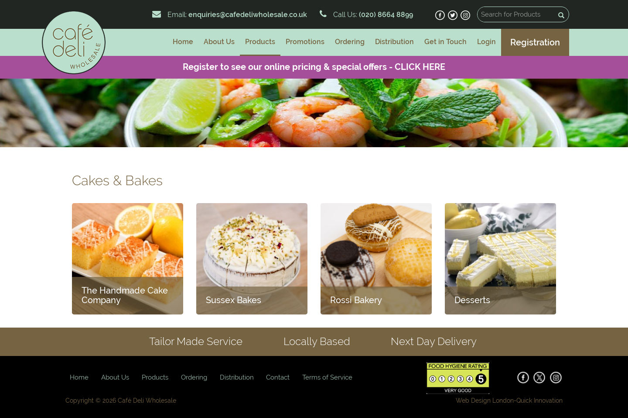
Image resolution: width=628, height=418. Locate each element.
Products (260, 42)
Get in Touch (445, 42)
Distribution (394, 42)
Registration (535, 42)
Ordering (350, 42)
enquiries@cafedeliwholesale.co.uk (247, 14)
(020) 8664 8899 (385, 14)
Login (486, 42)
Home (183, 42)
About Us (219, 42)
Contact (278, 377)
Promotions (305, 42)
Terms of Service (327, 377)
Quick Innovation (539, 400)
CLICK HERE (420, 67)
